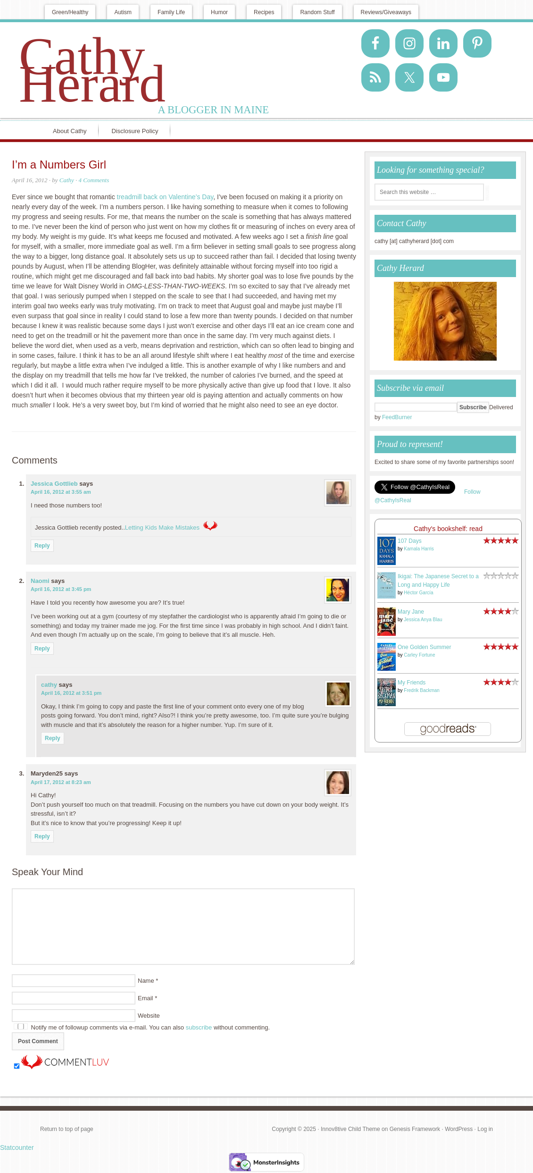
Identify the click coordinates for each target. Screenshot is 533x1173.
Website (149, 1015)
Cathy (66, 180)
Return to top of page (66, 1129)
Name (146, 980)
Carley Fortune (419, 655)
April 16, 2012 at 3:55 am (61, 492)
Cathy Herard (92, 70)
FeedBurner (397, 417)
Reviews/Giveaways (386, 12)
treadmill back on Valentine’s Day (165, 197)
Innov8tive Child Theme (350, 1129)
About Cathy (70, 131)
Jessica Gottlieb (54, 483)
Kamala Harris (418, 548)
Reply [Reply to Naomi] (42, 648)
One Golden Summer (424, 647)
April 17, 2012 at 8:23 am (61, 782)
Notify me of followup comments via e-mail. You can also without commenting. (142, 1027)
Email (145, 998)
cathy (49, 684)
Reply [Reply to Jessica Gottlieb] (42, 545)
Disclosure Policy (135, 131)
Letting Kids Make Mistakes (162, 527)
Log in (485, 1129)
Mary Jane (411, 611)
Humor (219, 12)
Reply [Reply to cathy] (52, 738)
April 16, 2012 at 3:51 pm (71, 693)
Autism (123, 12)
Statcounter (17, 1147)
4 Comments (94, 180)
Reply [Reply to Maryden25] (42, 836)
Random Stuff (317, 12)
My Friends (411, 682)
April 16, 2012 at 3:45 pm (61, 589)
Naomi (40, 580)
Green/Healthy (70, 12)
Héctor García (418, 592)
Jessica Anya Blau (423, 619)
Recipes (264, 12)
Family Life (171, 12)
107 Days (410, 541)
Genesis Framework (415, 1129)
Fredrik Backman (422, 690)
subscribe (199, 1027)
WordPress (459, 1129)
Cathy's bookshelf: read (448, 528)
